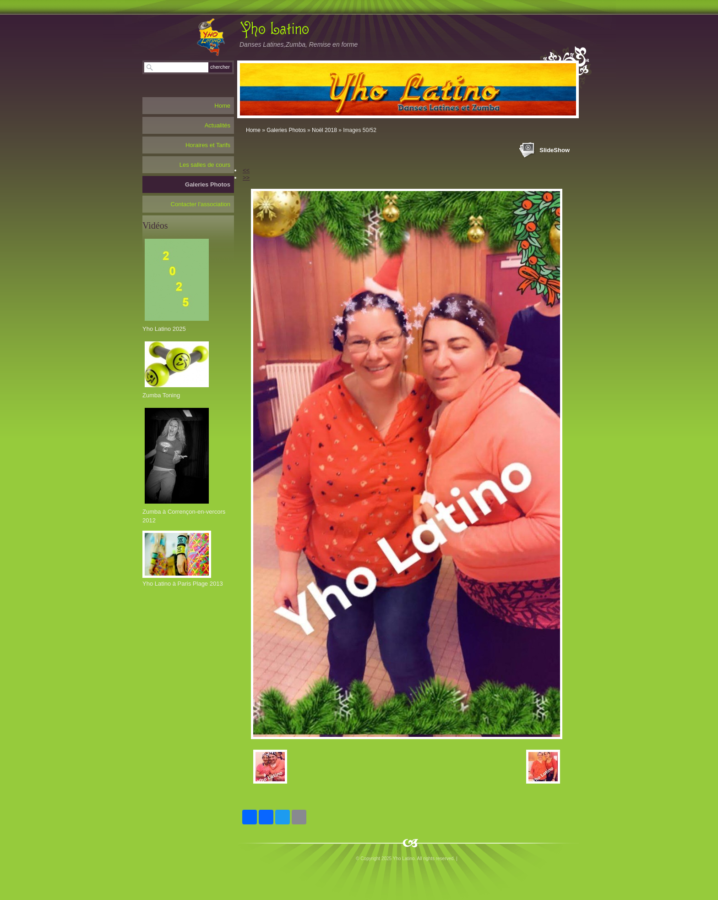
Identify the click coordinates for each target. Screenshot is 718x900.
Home (253, 130)
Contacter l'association (200, 204)
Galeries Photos (286, 130)
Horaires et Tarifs (207, 145)
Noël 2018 (324, 130)
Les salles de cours (205, 164)
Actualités (217, 125)
